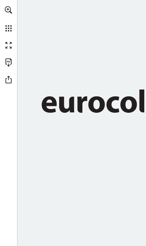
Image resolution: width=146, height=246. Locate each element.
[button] (8, 9)
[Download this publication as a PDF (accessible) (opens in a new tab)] (8, 62)
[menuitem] (8, 18)
